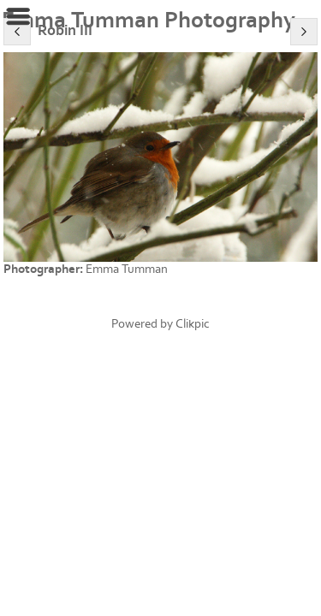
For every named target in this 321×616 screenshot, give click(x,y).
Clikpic (192, 324)
